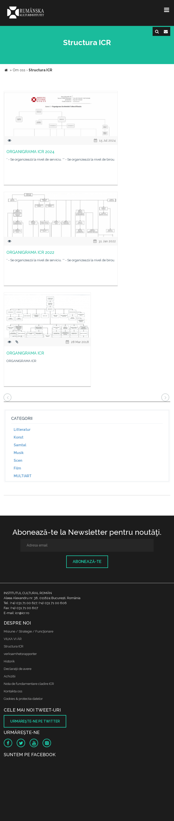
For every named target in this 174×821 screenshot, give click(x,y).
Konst (18, 437)
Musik (19, 453)
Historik (9, 661)
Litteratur (22, 430)
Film (17, 468)
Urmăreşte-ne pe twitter (35, 721)
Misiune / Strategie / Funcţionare (28, 631)
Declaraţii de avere (17, 669)
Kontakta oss (13, 691)
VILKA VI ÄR (13, 639)
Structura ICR (13, 646)
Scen (18, 460)
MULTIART (23, 476)
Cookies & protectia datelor (23, 699)
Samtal (20, 445)
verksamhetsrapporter (20, 654)
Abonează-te (87, 561)
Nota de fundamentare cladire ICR (29, 684)
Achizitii (9, 676)
